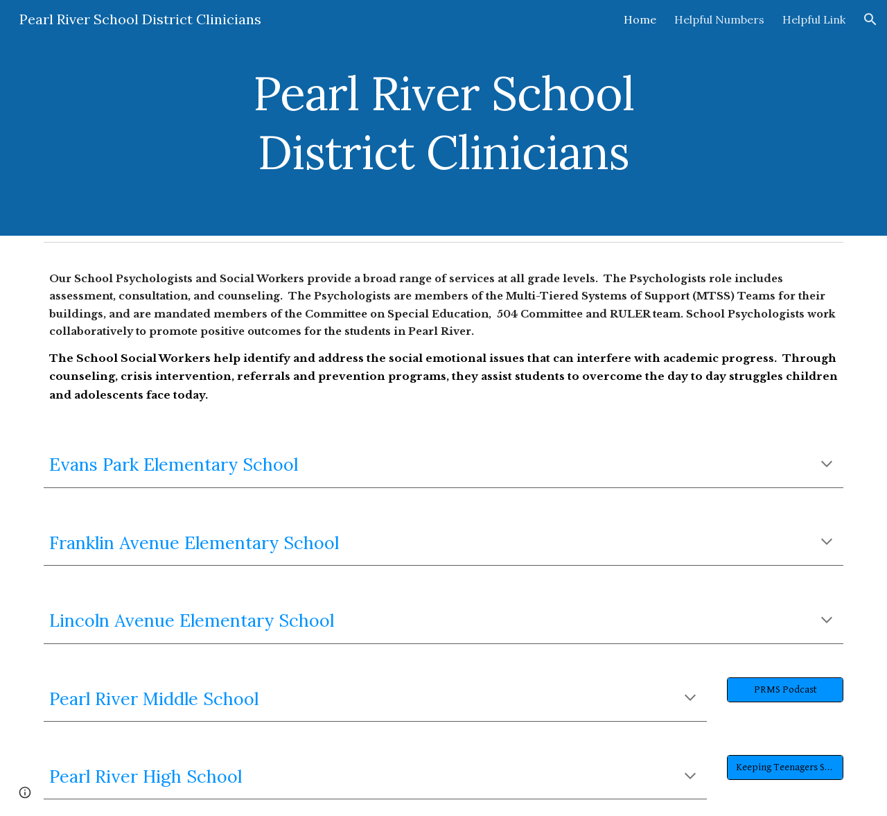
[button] (870, 19)
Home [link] (640, 19)
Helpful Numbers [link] (719, 19)
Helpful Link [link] (813, 19)
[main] (443, 118)
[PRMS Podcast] (785, 689)
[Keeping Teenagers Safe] (785, 767)
